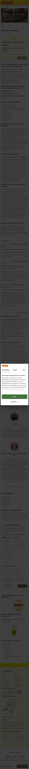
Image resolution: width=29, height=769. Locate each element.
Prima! (14, 396)
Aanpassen (15, 401)
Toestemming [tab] (5, 370)
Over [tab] (24, 370)
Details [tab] (15, 370)
